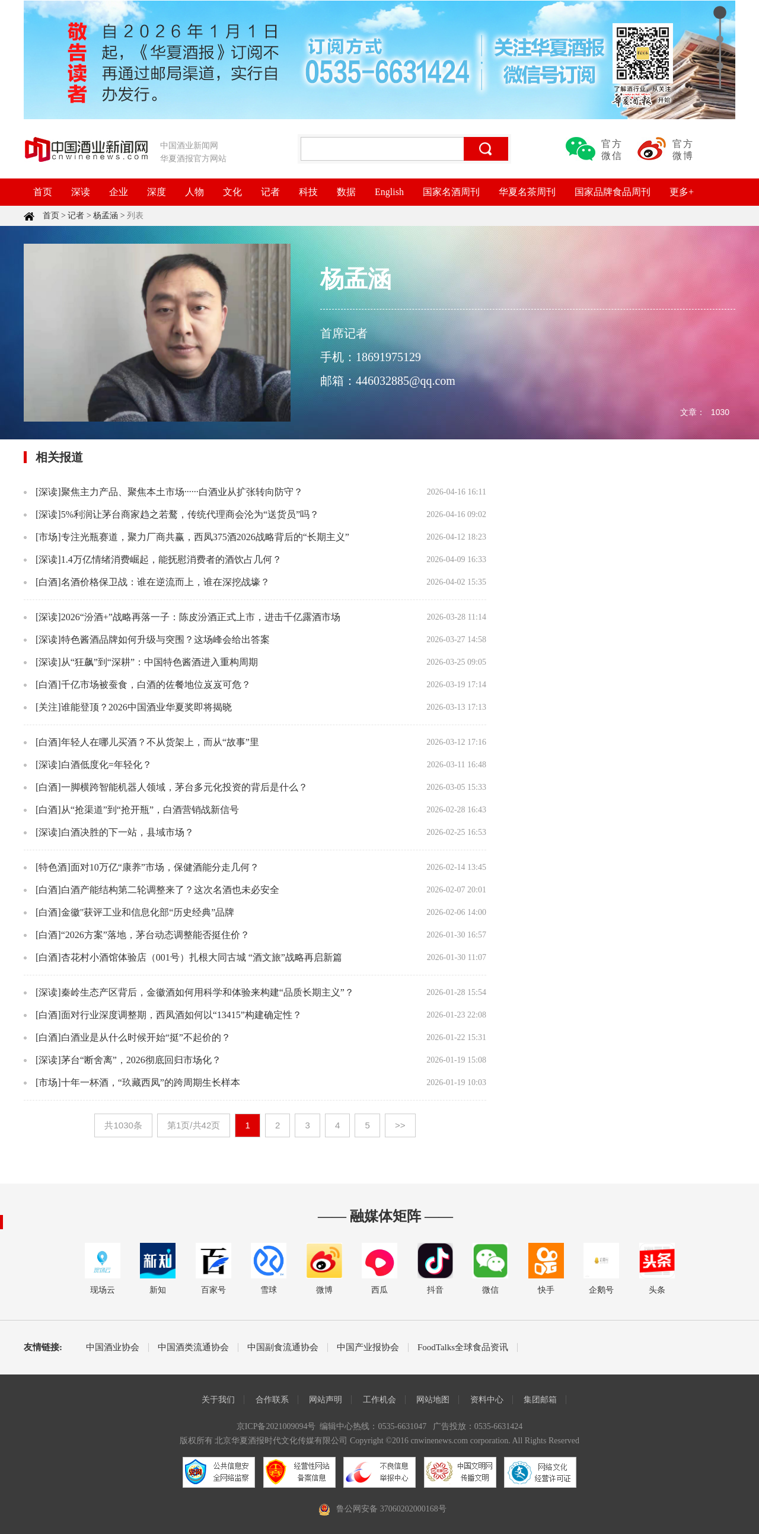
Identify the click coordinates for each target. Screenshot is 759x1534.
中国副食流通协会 (282, 1347)
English (389, 192)
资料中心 (486, 1399)
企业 (118, 192)
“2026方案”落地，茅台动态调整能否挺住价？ (155, 935)
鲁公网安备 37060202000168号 (391, 1508)
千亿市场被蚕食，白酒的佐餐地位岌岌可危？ (156, 685)
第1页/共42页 (193, 1125)
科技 (308, 192)
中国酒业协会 (112, 1347)
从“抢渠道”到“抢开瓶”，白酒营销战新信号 (150, 810)
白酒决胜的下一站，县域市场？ (127, 832)
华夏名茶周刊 (527, 192)
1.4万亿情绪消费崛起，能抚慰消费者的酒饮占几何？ (171, 559)
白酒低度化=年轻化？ (106, 765)
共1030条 (123, 1125)
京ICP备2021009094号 (276, 1426)
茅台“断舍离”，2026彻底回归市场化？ (141, 1060)
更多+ (681, 192)
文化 (232, 192)
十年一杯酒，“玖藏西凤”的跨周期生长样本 (150, 1082)
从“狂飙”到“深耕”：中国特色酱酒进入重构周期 (159, 662)
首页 (42, 192)
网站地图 (432, 1399)
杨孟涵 (105, 215)
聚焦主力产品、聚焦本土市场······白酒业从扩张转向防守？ (182, 492)
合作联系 (272, 1399)
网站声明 (325, 1399)
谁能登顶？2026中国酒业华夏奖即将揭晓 (146, 707)
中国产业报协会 (368, 1347)
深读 (80, 192)
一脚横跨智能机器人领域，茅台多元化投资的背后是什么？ (184, 787)
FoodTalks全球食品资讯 (462, 1347)
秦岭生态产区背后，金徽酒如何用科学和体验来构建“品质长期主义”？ (207, 992)
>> (400, 1125)
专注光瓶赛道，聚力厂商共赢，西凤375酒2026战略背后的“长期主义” (205, 537)
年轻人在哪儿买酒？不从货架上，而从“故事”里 (160, 742)
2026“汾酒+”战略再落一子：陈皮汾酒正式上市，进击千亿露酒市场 (200, 617)
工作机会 (379, 1399)
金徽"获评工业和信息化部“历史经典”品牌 (148, 912)
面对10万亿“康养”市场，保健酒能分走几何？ (165, 867)
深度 (156, 192)
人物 (194, 192)
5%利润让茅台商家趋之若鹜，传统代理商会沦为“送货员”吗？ (190, 514)
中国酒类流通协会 (193, 1347)
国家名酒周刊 (451, 192)
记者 (270, 192)
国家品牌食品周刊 (612, 192)
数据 (346, 192)
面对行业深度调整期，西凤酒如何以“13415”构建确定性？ (181, 1015)
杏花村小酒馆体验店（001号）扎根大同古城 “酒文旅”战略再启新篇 (201, 957)
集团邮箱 (540, 1399)
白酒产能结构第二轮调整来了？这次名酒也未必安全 (170, 890)
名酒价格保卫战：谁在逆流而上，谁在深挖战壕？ (165, 582)
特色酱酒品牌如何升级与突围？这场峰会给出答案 (165, 639)
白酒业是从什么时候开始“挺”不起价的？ (146, 1037)
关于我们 (218, 1399)
